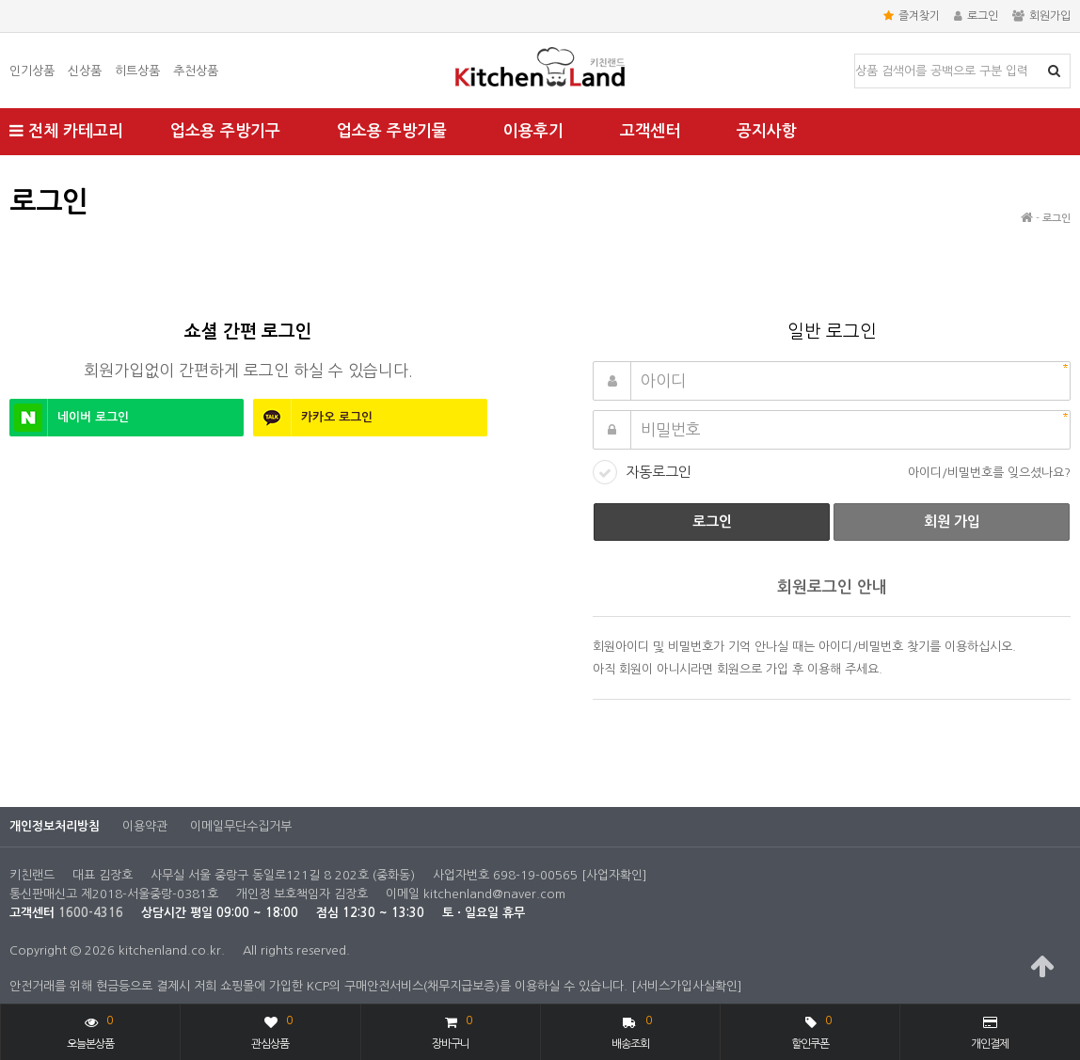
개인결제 (990, 1033)
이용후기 (533, 131)
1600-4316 (90, 913)
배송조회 (631, 1030)
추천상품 (195, 71)
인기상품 (32, 71)
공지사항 (767, 131)
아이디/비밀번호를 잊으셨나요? (989, 473)
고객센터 (650, 131)
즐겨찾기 (911, 16)
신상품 (85, 71)
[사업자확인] (614, 875)
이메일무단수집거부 (241, 826)
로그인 (976, 16)
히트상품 (137, 71)
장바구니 (451, 1030)
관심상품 (271, 1030)
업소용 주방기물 (392, 131)
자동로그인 (658, 472)
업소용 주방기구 (225, 131)
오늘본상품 (90, 1030)
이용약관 (144, 826)
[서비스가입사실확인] (686, 986)
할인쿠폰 (811, 1030)
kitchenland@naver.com (494, 894)
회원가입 (1041, 16)
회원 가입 (952, 521)
